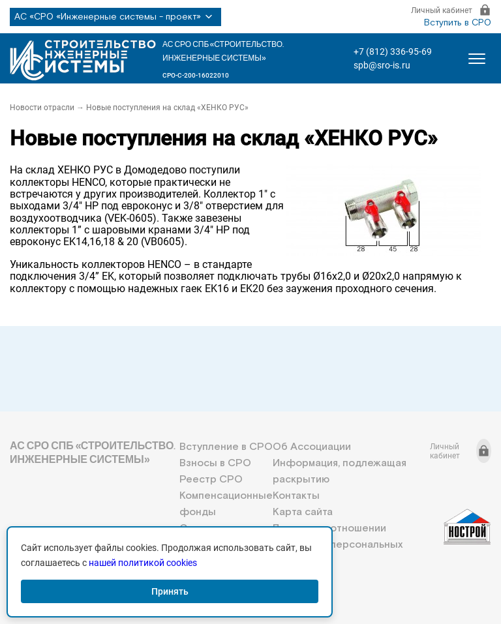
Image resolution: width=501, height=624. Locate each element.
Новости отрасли (42, 107)
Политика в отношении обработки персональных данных (337, 545)
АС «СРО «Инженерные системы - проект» (115, 17)
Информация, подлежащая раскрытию (339, 471)
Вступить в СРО (457, 23)
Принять (170, 591)
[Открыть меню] (477, 58)
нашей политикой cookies (143, 562)
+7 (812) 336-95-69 (393, 51)
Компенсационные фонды (226, 504)
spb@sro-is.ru (382, 65)
